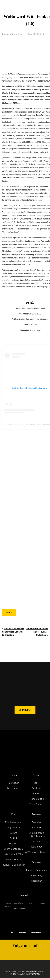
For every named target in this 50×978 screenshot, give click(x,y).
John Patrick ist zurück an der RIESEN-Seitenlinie (37, 631)
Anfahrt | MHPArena (7, 904)
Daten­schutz (13, 788)
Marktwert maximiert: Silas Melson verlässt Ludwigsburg (13, 631)
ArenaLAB (36, 827)
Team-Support (36, 804)
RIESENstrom (36, 847)
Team (36, 775)
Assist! (36, 841)
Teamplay (36, 822)
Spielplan (36, 788)
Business (36, 862)
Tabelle (36, 793)
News (13, 775)
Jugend (13, 833)
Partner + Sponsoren (36, 870)
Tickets (11, 930)
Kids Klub (13, 843)
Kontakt (25, 895)
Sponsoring (36, 875)
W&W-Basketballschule (36, 852)
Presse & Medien (19, 908)
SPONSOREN (25, 710)
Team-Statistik (36, 799)
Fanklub (13, 838)
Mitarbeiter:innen (13, 822)
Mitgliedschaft (13, 827)
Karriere (42, 903)
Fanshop (22, 930)
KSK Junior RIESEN (13, 854)
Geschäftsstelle (19, 903)
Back (9, 612)
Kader (36, 783)
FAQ (30, 903)
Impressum (13, 783)
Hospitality (36, 881)
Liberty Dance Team (13, 849)
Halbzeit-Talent (13, 859)
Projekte (36, 814)
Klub (13, 814)
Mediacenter (36, 930)
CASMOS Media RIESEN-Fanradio (36, 834)
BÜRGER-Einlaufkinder (14, 865)
